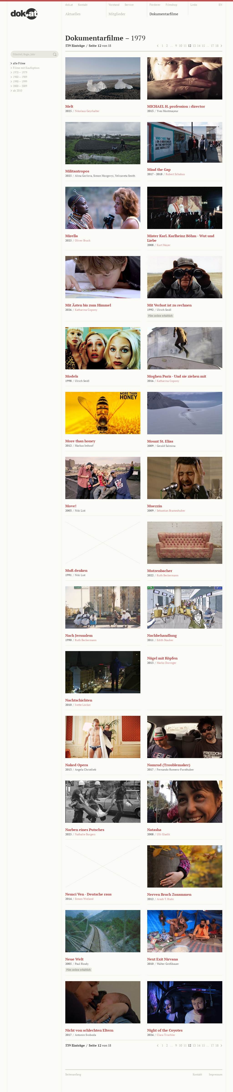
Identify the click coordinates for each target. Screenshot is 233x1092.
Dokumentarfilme (163, 13)
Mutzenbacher (159, 570)
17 (212, 45)
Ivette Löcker (83, 704)
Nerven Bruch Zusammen (169, 894)
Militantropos (77, 171)
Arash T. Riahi (165, 899)
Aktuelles (73, 13)
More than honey (80, 440)
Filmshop (171, 4)
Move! (70, 505)
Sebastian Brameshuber (171, 510)
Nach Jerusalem (79, 635)
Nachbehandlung (162, 635)
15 (203, 45)
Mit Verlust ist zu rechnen (169, 305)
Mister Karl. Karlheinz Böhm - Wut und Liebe (180, 238)
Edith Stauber (165, 640)
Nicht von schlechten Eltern (89, 1030)
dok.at (69, 4)
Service (129, 4)
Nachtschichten (78, 700)
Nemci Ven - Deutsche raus (88, 894)
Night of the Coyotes (164, 1030)
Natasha (154, 829)
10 (180, 45)
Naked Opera (76, 764)
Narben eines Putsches (84, 829)
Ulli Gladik (163, 834)
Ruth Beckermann (167, 575)
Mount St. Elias (160, 441)
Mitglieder (117, 13)
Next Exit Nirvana (162, 959)
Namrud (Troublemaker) (168, 764)
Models (71, 376)
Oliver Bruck (82, 240)
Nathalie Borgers (85, 834)
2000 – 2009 (20, 86)
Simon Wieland (84, 898)
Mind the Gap (159, 169)
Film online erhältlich (160, 315)
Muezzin (154, 505)
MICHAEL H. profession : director (176, 106)
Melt (69, 106)
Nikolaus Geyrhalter (87, 111)
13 (194, 45)
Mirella (71, 235)
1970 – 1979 (20, 72)
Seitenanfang (73, 1074)
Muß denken (76, 570)
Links (193, 4)
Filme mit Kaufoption (26, 68)
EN (220, 4)
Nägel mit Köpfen (162, 658)
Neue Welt (74, 959)
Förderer (154, 4)
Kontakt (82, 4)
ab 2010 (17, 90)
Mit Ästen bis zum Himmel (88, 305)
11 (185, 45)
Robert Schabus (175, 174)
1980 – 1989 (20, 77)
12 (189, 45)
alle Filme (19, 63)
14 (198, 45)
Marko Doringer (166, 662)
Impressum (215, 1074)
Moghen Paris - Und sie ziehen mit (176, 376)
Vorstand (114, 4)
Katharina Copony (86, 309)
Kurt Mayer (163, 245)
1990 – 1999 (20, 81)
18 (216, 45)
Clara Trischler (166, 1035)
